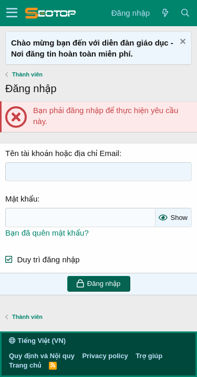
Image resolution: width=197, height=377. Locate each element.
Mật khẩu (21, 198)
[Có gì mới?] (165, 13)
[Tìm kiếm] (185, 13)
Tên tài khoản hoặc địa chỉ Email (62, 153)
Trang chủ (25, 365)
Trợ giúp (149, 356)
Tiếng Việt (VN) (37, 341)
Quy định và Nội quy (42, 356)
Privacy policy (105, 356)
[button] (12, 13)
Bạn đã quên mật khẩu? (47, 232)
